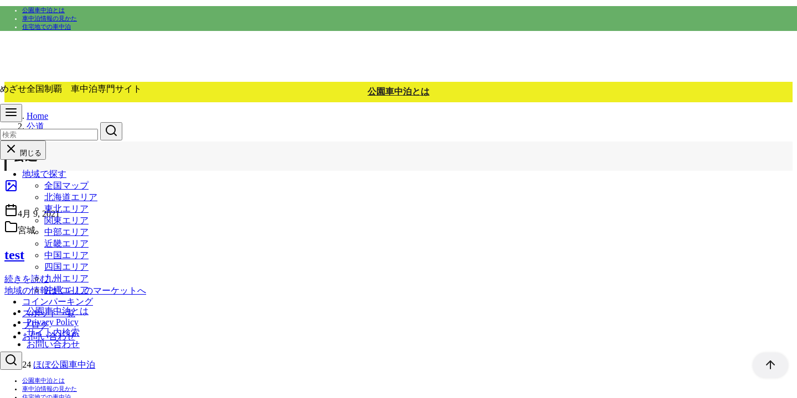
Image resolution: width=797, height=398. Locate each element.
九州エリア (66, 278)
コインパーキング (57, 301)
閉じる (23, 153)
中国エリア (66, 255)
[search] (111, 131)
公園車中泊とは (43, 10)
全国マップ (66, 185)
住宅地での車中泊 (46, 26)
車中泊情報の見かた (49, 18)
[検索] (49, 134)
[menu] (11, 113)
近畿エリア (66, 243)
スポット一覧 (48, 313)
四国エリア (66, 266)
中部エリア (66, 232)
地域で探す (44, 174)
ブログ (35, 324)
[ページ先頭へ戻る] (765, 365)
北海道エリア (70, 197)
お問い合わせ (48, 336)
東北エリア (66, 208)
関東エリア (66, 220)
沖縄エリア (66, 290)
